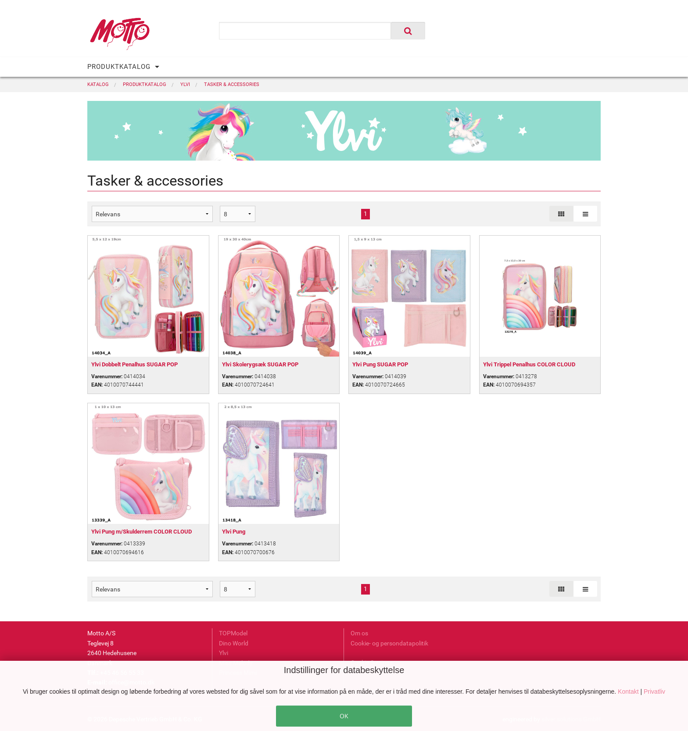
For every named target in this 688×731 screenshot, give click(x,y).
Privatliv (654, 691)
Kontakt (629, 691)
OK (344, 716)
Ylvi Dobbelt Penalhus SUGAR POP (134, 364)
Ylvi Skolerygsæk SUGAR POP (260, 364)
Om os (359, 633)
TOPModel (233, 633)
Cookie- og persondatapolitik (389, 643)
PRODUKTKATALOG (118, 67)
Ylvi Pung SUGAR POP (380, 364)
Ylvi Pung (233, 531)
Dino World (233, 643)
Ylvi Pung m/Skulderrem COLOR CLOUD (141, 531)
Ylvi (223, 652)
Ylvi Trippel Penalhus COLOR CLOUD (529, 364)
